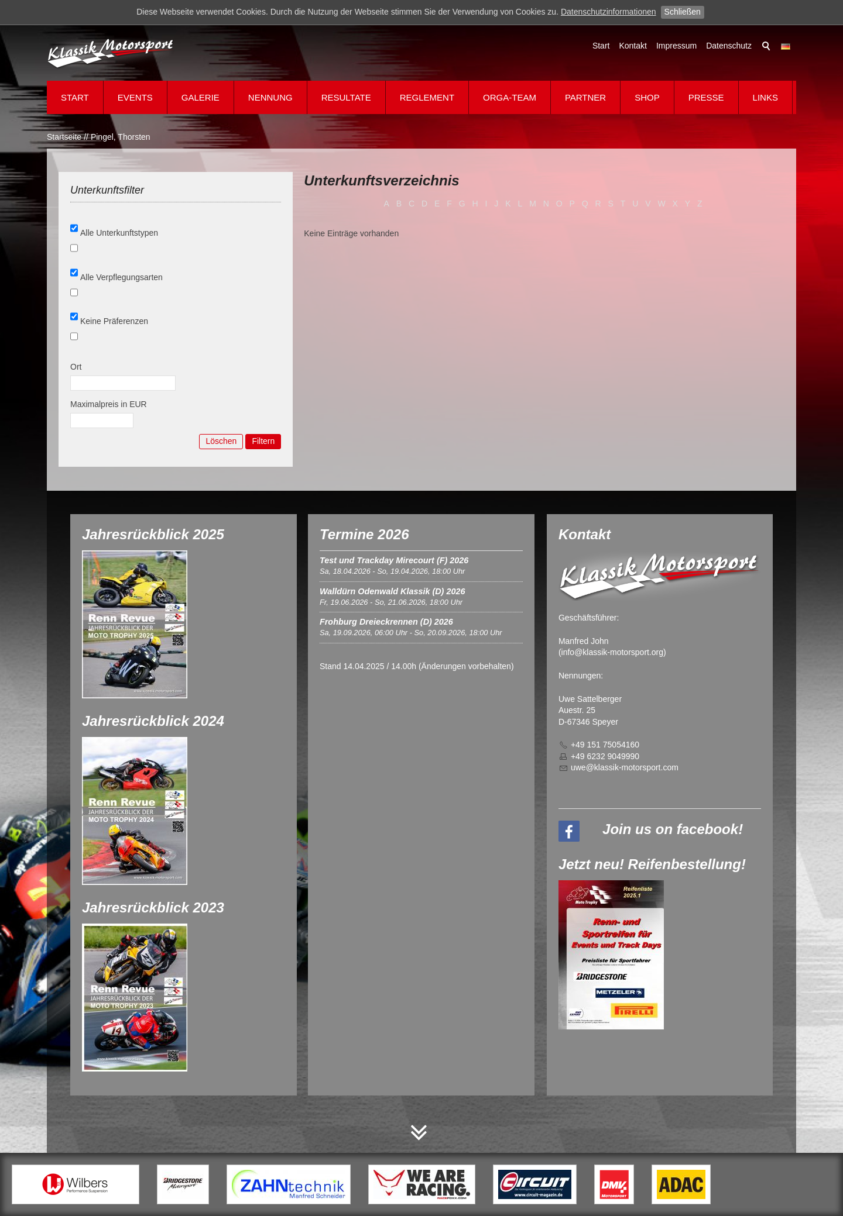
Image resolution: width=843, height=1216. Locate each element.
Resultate (346, 97)
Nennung (270, 97)
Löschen (221, 441)
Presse (706, 97)
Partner (585, 97)
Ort (75, 366)
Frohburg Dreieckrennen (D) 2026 (386, 621)
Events (135, 97)
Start (601, 45)
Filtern (263, 441)
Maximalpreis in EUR (108, 404)
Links (765, 97)
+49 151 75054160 (605, 744)
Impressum (676, 45)
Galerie (200, 97)
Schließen (682, 11)
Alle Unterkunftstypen (119, 232)
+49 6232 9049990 (605, 756)
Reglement (427, 97)
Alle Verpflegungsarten (121, 277)
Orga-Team (509, 97)
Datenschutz (729, 45)
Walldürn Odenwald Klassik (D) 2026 (392, 591)
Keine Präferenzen (114, 321)
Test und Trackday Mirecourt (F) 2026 (394, 560)
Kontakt (632, 45)
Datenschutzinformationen (608, 11)
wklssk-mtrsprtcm (624, 767)
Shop (647, 97)
